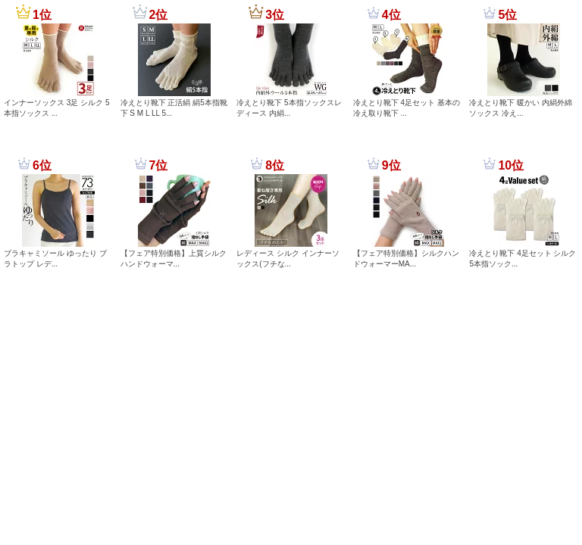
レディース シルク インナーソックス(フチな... (288, 258)
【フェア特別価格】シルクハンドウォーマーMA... (406, 258)
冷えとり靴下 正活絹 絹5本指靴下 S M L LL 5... (173, 107)
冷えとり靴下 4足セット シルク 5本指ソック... (522, 258)
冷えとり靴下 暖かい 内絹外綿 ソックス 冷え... (520, 107)
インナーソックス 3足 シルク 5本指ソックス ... (56, 107)
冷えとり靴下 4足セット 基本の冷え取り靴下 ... (406, 107)
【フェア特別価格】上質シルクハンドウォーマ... (173, 258)
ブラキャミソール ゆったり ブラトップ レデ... (55, 258)
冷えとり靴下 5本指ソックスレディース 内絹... (288, 107)
